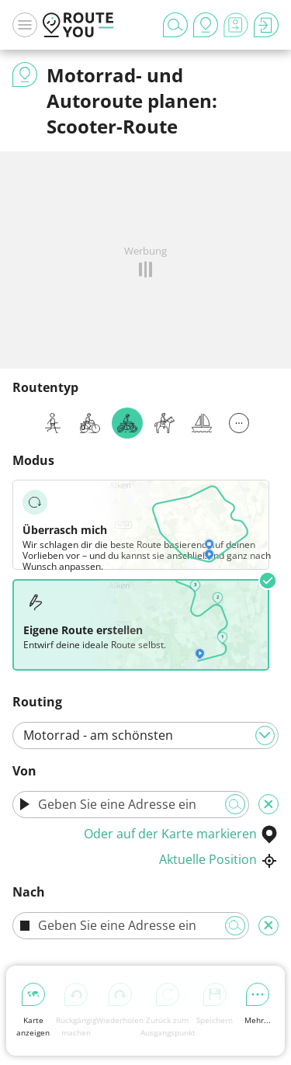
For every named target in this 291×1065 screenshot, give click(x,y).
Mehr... (257, 1004)
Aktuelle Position (219, 859)
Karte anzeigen (33, 1010)
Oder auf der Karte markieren (181, 833)
